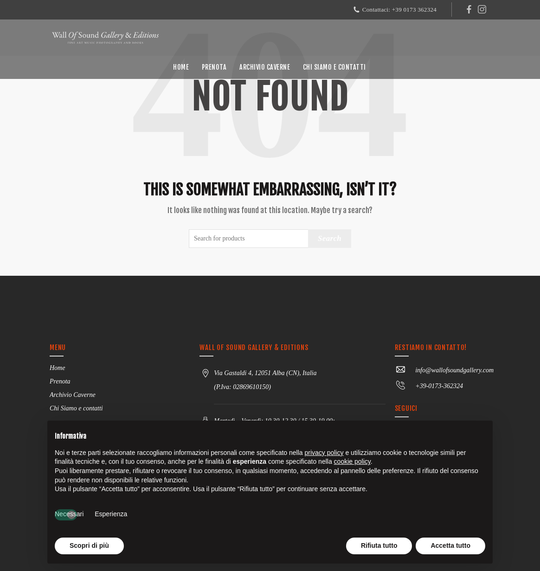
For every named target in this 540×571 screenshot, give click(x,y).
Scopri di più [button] (89, 545)
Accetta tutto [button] (450, 545)
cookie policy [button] (352, 461)
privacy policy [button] (324, 452)
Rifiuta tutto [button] (379, 545)
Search (329, 238)
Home (181, 67)
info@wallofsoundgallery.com (444, 370)
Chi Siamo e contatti (334, 67)
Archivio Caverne (264, 67)
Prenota (214, 67)
